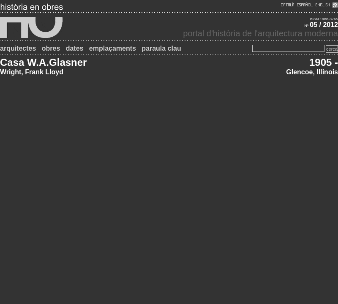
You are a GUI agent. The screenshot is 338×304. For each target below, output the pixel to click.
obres (51, 48)
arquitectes (18, 48)
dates (75, 48)
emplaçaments (112, 48)
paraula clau (161, 48)
